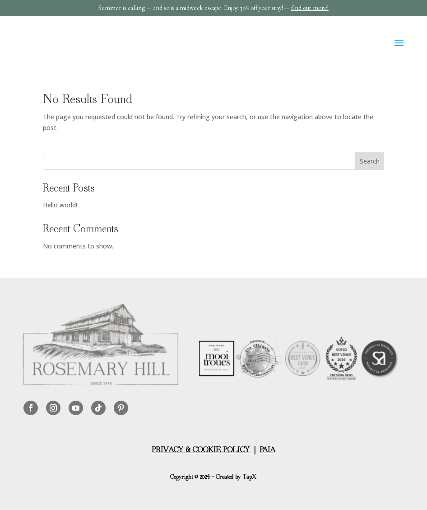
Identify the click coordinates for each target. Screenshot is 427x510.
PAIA (267, 450)
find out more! (310, 8)
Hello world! (60, 205)
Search (370, 161)
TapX (249, 477)
